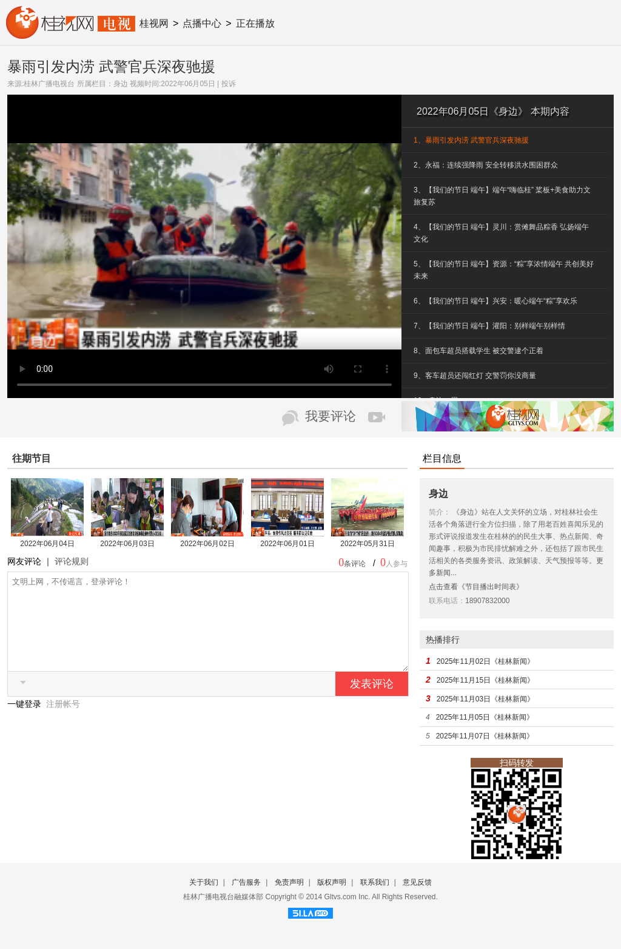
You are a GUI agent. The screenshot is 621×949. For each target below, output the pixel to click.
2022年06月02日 (207, 543)
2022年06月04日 (47, 543)
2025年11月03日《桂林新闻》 (485, 699)
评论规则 (72, 561)
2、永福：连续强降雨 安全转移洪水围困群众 (486, 165)
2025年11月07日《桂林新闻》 (485, 736)
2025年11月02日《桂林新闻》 (485, 661)
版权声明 (331, 882)
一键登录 (25, 722)
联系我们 (374, 882)
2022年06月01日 (287, 543)
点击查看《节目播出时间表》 (476, 587)
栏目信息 (442, 458)
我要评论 (330, 416)
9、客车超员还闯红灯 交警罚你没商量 (475, 375)
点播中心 (202, 23)
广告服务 (246, 882)
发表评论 (372, 702)
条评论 (355, 563)
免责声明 (289, 882)
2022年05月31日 (367, 543)
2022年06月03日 (127, 543)
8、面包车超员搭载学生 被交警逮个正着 (478, 350)
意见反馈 (417, 882)
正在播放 (255, 23)
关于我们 (203, 882)
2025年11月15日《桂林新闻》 (485, 680)
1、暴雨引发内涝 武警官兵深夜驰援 (471, 140)
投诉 (228, 83)
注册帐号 (63, 722)
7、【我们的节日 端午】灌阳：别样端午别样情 (489, 326)
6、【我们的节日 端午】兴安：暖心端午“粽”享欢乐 (495, 301)
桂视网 (154, 23)
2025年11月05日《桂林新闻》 (485, 717)
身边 (120, 83)
